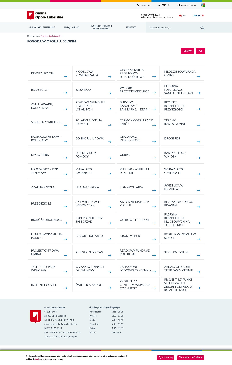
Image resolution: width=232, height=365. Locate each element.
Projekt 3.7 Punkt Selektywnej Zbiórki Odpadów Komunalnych (182, 285)
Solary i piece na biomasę (93, 122)
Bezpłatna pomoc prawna (182, 204)
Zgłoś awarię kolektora (49, 106)
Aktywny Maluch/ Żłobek (138, 204)
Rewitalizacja (49, 74)
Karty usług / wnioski (182, 155)
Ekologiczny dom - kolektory (49, 139)
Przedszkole (49, 205)
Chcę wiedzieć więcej (191, 357)
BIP (182, 15)
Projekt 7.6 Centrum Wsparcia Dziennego (138, 284)
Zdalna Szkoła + (49, 188)
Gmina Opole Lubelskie (42, 27)
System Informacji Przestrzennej (101, 27)
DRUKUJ (187, 51)
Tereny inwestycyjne (182, 122)
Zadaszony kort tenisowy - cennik (182, 269)
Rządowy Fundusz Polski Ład (138, 252)
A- (159, 5)
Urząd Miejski (71, 27)
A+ (169, 5)
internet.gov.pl (49, 286)
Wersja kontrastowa (188, 5)
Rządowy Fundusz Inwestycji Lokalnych (93, 105)
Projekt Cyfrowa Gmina (49, 252)
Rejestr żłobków (93, 253)
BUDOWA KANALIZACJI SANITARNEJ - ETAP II (138, 105)
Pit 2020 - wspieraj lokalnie (138, 171)
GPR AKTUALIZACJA (93, 237)
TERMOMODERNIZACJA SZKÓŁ (138, 122)
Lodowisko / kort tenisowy (49, 171)
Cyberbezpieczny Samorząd (93, 220)
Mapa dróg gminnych (93, 171)
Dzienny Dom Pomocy (93, 155)
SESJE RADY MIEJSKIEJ (49, 123)
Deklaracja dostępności (138, 139)
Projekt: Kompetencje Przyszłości (182, 105)
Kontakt (131, 27)
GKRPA (138, 156)
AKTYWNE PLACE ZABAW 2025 (93, 204)
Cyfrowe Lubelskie (138, 221)
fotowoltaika (138, 188)
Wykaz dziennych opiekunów (93, 269)
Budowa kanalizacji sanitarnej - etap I (182, 89)
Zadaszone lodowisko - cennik (138, 269)
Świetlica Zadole (93, 286)
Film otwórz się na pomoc (49, 236)
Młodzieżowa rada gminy (182, 73)
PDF (200, 51)
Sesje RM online (182, 253)
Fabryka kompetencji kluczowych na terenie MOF (182, 220)
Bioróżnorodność (49, 221)
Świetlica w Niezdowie (182, 187)
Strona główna (33, 36)
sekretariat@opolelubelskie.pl (64, 324)
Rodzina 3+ (49, 91)
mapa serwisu (146, 5)
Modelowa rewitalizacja (93, 73)
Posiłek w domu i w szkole (182, 236)
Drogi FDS (182, 140)
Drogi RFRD (49, 156)
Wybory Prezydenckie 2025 (138, 90)
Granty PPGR (138, 237)
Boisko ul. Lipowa (93, 140)
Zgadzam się (165, 357)
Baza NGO (93, 91)
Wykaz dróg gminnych (182, 171)
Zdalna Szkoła (93, 188)
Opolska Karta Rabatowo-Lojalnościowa (138, 73)
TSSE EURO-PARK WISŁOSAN (49, 269)
